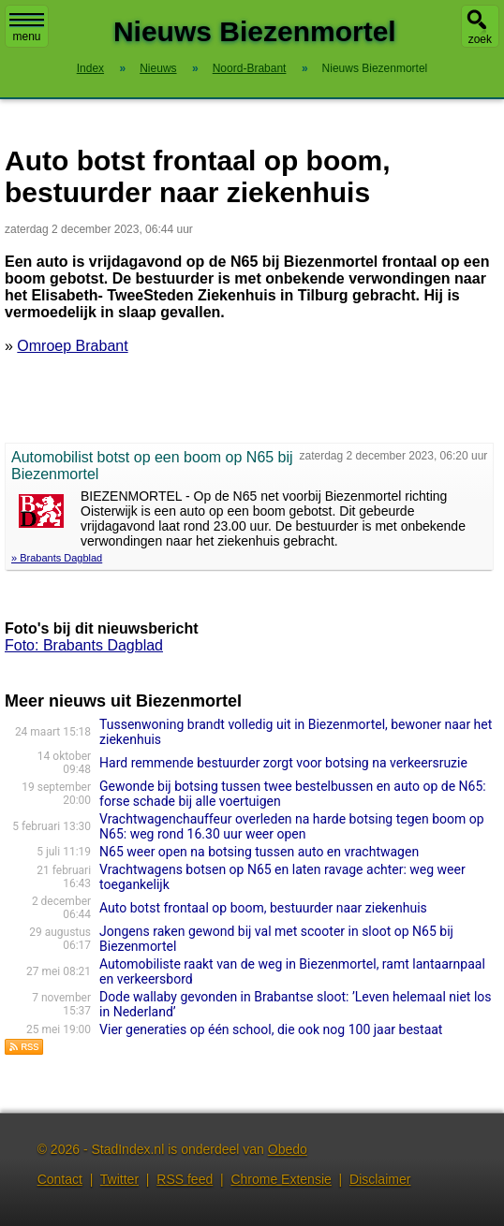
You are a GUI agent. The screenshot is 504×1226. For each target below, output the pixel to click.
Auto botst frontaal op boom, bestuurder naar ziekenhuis (263, 907)
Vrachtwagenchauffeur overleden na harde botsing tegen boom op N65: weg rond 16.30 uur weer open (291, 826)
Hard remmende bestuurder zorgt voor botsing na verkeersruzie (283, 762)
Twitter (119, 1179)
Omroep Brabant (72, 346)
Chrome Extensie (280, 1179)
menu (26, 28)
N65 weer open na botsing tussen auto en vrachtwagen (259, 851)
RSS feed (184, 1179)
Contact (59, 1179)
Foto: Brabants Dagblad (84, 645)
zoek (480, 39)
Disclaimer (379, 1179)
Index (90, 68)
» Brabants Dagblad (56, 557)
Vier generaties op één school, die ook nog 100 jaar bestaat (270, 1029)
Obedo (287, 1149)
